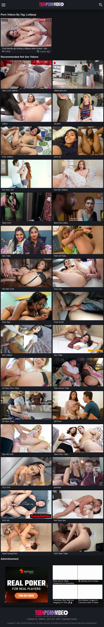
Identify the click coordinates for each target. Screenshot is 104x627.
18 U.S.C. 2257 (53, 619)
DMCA (42, 619)
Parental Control (69, 619)
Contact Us (32, 619)
